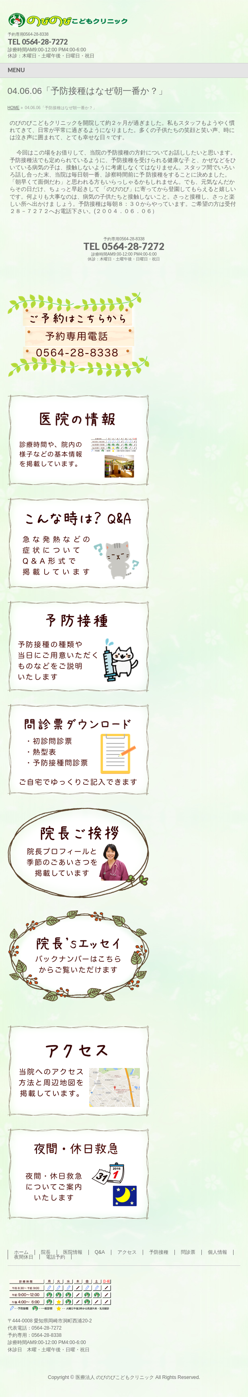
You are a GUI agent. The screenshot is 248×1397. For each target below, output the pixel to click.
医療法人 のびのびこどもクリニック (115, 1377)
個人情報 (217, 1252)
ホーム (21, 1252)
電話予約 (55, 1257)
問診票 (188, 1252)
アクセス (127, 1252)
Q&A (100, 1252)
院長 (46, 1252)
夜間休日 (23, 1257)
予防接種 (158, 1252)
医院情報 (72, 1252)
